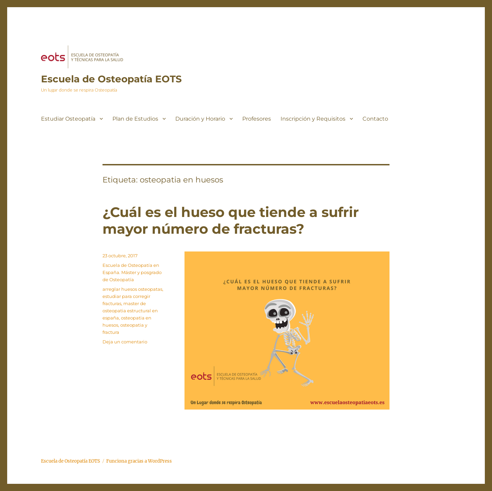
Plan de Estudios (135, 118)
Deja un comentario (124, 341)
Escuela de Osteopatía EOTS (111, 79)
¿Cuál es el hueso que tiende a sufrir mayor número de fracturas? (230, 220)
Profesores (256, 118)
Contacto (375, 118)
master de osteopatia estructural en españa (130, 310)
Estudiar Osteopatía (68, 118)
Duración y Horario (200, 118)
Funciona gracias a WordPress (139, 461)
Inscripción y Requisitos (313, 118)
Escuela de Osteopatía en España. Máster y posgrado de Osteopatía (132, 272)
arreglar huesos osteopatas (132, 289)
